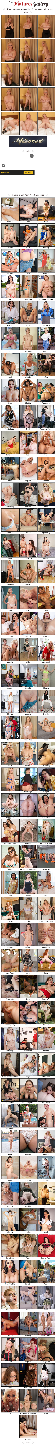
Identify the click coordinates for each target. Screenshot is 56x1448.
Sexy (46, 972)
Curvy (46, 583)
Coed (46, 1309)
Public (46, 1283)
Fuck (28, 454)
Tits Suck (46, 1179)
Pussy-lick (46, 1076)
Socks (28, 1309)
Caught (28, 687)
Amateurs (10, 1127)
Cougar (46, 791)
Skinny (28, 946)
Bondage (46, 1153)
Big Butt (46, 1205)
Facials (10, 661)
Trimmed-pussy (28, 1102)
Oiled (10, 298)
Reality (28, 1283)
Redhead (46, 635)
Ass (28, 817)
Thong (10, 791)
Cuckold (10, 946)
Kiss (10, 402)
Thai (28, 272)
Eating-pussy (10, 1024)
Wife (46, 1412)
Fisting (28, 1231)
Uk (10, 1412)
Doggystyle (28, 557)
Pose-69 (10, 920)
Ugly (46, 221)
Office (46, 376)
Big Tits (28, 480)
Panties (28, 1153)
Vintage (46, 350)
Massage (10, 221)
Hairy (46, 609)
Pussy (28, 1257)
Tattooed (28, 1024)
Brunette (46, 713)
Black (10, 376)
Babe (10, 350)
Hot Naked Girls (10, 842)
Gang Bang (10, 1257)
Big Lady (46, 1024)
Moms (28, 972)
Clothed (10, 713)
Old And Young (46, 842)
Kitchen (46, 480)
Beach (10, 868)
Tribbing (28, 1335)
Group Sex (46, 868)
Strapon (46, 894)
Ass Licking (46, 1102)
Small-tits (28, 350)
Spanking (10, 1102)
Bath (10, 1179)
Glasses (10, 247)
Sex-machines (46, 1335)
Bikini (10, 609)
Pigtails (28, 842)
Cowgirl (46, 1127)
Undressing (10, 506)
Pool (10, 1153)
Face (46, 739)
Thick (28, 428)
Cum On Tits (10, 1283)
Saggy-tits (10, 817)
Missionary (46, 765)
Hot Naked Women (46, 298)
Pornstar (28, 1179)
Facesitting (28, 739)
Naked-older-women (28, 1412)
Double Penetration (46, 920)
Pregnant (46, 557)
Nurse (10, 1361)
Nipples (10, 532)
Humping (46, 272)
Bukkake (28, 635)
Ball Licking (10, 1309)
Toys (28, 1127)
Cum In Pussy (46, 1257)
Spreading (46, 532)
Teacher (10, 324)
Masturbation (10, 428)
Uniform (28, 532)
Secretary (10, 583)
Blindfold (10, 1231)
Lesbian (10, 687)
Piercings (10, 1050)
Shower (46, 687)
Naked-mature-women (28, 868)
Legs (28, 1076)
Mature (28, 506)
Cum (10, 1387)
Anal (46, 1231)
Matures (28, 4)
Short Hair (28, 298)
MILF (28, 324)
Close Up (46, 817)
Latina (10, 894)
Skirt (28, 661)
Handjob (10, 635)
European (28, 1387)
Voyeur (28, 1361)
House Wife (46, 998)
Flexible (10, 272)
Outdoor (28, 894)
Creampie (10, 998)
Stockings (28, 791)
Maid (46, 1387)
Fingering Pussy (46, 428)
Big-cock (10, 739)
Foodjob (28, 1438)
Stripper (10, 1335)
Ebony (28, 998)
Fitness (46, 1050)
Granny (10, 1205)
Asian (10, 480)
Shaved (28, 583)
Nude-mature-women (10, 1076)
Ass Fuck (10, 972)
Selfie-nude (10, 454)
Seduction (28, 1050)
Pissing (46, 247)
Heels (28, 247)
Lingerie (28, 713)
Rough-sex (46, 1361)
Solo (10, 557)
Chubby (28, 402)
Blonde (28, 376)
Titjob (46, 506)
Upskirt (28, 1205)
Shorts (10, 765)
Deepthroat (46, 324)
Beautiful (28, 765)
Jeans (46, 454)
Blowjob (28, 609)
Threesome (46, 402)
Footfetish (46, 946)
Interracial (46, 661)
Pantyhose (28, 920)
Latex (28, 221)
